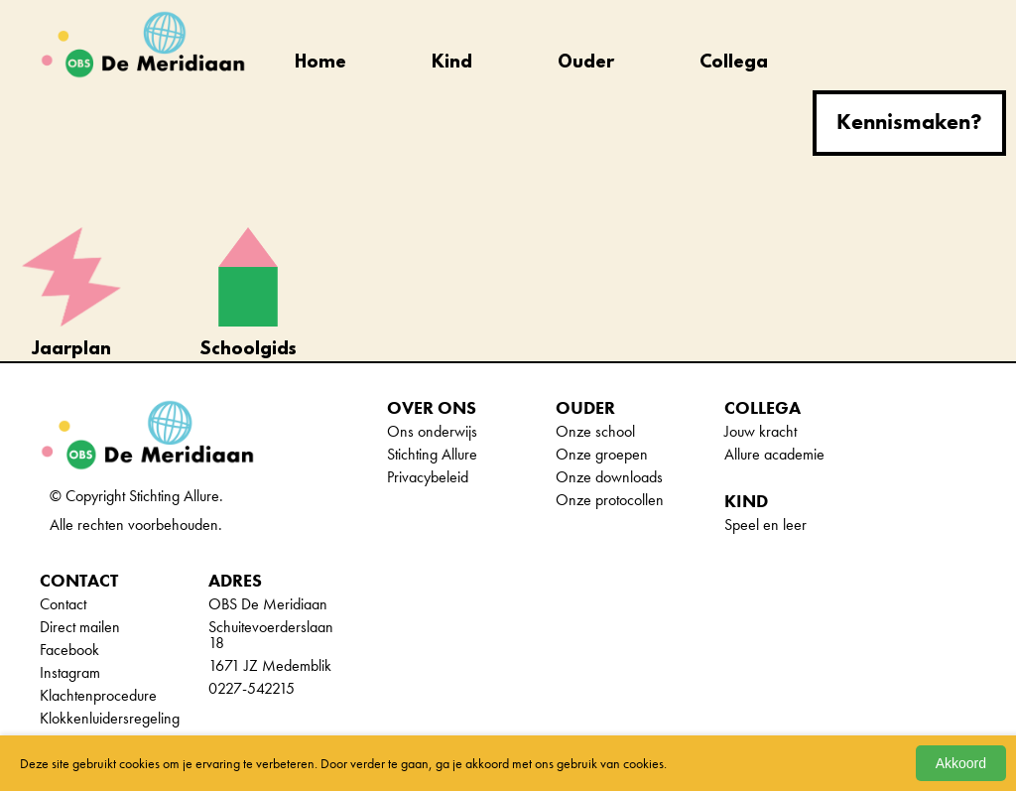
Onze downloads (609, 476)
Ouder (586, 63)
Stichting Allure (432, 454)
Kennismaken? (909, 121)
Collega (733, 63)
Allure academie (774, 454)
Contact (63, 603)
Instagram (70, 672)
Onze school (595, 431)
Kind (452, 63)
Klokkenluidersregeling (110, 718)
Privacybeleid (427, 476)
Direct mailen (80, 626)
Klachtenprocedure (98, 695)
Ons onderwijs (432, 431)
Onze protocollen (610, 499)
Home (320, 63)
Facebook (69, 649)
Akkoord (961, 763)
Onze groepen (602, 454)
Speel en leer (765, 524)
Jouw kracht (760, 431)
